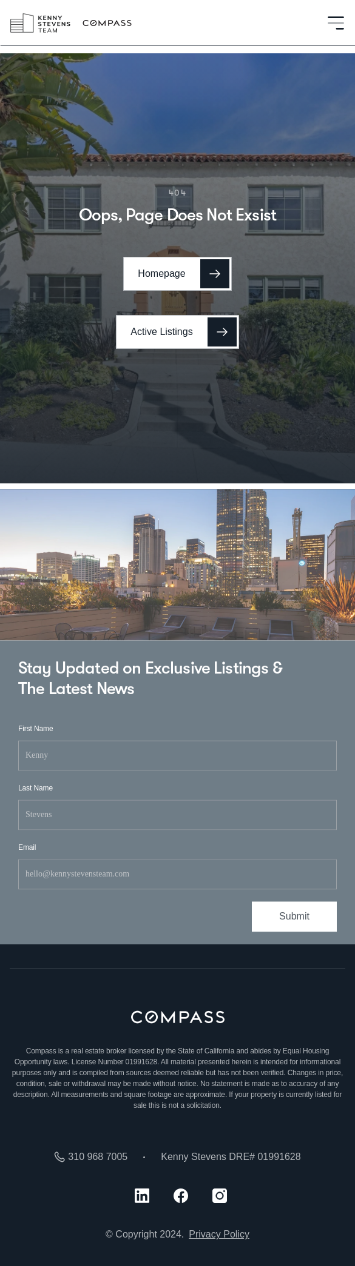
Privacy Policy (219, 1234)
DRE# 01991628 (264, 1157)
